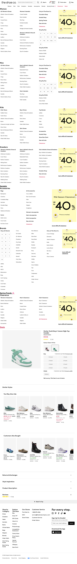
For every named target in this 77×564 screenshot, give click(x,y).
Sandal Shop (42, 17)
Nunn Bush (34, 239)
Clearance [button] (60, 6)
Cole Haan (3, 283)
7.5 (48, 37)
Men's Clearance (24, 297)
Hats (27, 199)
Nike (40, 121)
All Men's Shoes (5, 65)
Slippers (2, 48)
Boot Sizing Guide (5, 545)
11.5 (55, 88)
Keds (48, 242)
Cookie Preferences (44, 558)
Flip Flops (22, 20)
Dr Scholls (18, 233)
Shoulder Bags (4, 205)
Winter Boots (6, 527)
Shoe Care (28, 202)
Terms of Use (14, 558)
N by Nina (18, 259)
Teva (32, 270)
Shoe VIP (14, 515)
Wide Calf (41, 59)
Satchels (3, 202)
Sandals (30, 6)
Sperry (33, 262)
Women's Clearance (6, 297)
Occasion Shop (43, 14)
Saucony (33, 253)
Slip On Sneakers (43, 164)
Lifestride (18, 253)
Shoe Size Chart (43, 137)
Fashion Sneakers (24, 75)
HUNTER (18, 245)
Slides (21, 25)
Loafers (2, 37)
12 (40, 44)
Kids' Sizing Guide (5, 541)
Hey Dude (18, 242)
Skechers (41, 127)
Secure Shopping (22, 558)
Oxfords (2, 88)
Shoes (4, 514)
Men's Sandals (24, 91)
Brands (4, 535)
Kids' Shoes (4, 110)
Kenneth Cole (19, 250)
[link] (9, 416)
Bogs (2, 275)
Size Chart (15, 547)
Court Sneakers (23, 159)
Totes (2, 208)
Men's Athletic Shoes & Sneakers (26, 66)
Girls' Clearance (43, 303)
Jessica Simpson (51, 239)
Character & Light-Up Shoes (7, 124)
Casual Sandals (23, 14)
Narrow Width (42, 50)
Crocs (40, 118)
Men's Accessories (31, 215)
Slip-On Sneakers (24, 51)
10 (47, 40)
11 (51, 88)
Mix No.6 (49, 250)
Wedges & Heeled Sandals (26, 28)
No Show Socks (4, 223)
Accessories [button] (37, 6)
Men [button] (14, 6)
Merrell (17, 256)
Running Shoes (23, 48)
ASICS (2, 269)
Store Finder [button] (25, 517)
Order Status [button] (35, 520)
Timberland (34, 273)
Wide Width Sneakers (25, 87)
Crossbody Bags (4, 199)
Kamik (17, 247)
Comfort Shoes (4, 25)
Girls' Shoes (23, 128)
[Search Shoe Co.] (26, 2)
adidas (40, 113)
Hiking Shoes (4, 34)
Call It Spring (4, 278)
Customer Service (37, 517)
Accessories (42, 131)
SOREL (33, 259)
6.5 (40, 37)
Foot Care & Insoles (31, 196)
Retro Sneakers (4, 171)
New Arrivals (42, 23)
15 (51, 91)
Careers (14, 524)
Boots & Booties (4, 303)
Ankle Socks (4, 218)
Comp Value (15, 533)
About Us (15, 521)
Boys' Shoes (23, 110)
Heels (2, 31)
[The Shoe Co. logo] (9, 2)
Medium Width (42, 53)
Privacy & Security (6, 558)
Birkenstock (3, 272)
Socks (2, 215)
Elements (49, 236)
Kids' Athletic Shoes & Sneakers (48, 149)
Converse (41, 115)
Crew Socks (3, 220)
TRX (48, 253)
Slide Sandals (23, 99)
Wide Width (42, 56)
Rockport (33, 247)
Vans (32, 282)
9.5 (44, 40)
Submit (71, 523)
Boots (2, 17)
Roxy (32, 250)
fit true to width (68, 371)
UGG (32, 276)
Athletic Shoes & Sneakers (7, 14)
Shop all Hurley (47, 334)
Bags (2, 191)
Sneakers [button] (23, 6)
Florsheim (18, 239)
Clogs (2, 23)
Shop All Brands (5, 231)
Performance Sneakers (25, 45)
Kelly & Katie (50, 245)
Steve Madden (34, 265)
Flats (2, 28)
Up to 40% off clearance (65, 38)
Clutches (3, 196)
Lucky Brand (50, 248)
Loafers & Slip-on (24, 315)
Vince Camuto (50, 256)
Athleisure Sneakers (25, 37)
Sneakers (5, 516)
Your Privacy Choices (33, 558)
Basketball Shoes (24, 69)
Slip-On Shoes (4, 45)
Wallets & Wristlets (5, 211)
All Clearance (43, 319)
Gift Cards (15, 518)
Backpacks (3, 193)
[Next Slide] (71, 411)
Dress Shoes (3, 79)
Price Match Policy (15, 536)
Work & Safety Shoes (6, 51)
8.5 (55, 37)
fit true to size (68, 353)
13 (44, 91)
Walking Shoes (4, 179)
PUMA (40, 124)
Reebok (33, 245)
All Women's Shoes (6, 11)
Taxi (32, 267)
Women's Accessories (32, 212)
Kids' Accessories (31, 218)
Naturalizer (19, 262)
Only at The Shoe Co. (45, 11)
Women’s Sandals (25, 11)
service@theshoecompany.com (41, 515)
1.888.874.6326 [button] (36, 512)
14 (47, 91)
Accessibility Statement (15, 530)
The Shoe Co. (25, 512)
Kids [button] (18, 6)
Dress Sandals (23, 17)
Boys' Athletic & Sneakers (45, 152)
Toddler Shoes (4, 113)
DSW (23, 515)
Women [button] (10, 6)
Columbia (3, 286)
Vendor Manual (14, 541)
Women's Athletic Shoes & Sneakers (27, 33)
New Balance (34, 230)
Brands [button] (43, 6)
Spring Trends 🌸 (51, 6)
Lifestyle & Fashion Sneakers (27, 42)
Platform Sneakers (5, 168)
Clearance (42, 26)
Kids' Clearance (43, 297)
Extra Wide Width (43, 103)
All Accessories (30, 191)
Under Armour (34, 279)
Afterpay (14, 544)
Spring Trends (43, 20)
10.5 (51, 40)
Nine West (34, 236)
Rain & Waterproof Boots (7, 40)
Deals (66, 6)
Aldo (2, 266)
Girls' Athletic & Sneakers (45, 155)
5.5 (51, 33)
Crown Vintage (50, 233)
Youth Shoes (4, 115)
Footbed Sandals (24, 23)
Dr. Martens (19, 236)
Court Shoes (23, 40)
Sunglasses (29, 208)
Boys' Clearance (43, 300)
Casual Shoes (4, 20)
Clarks (2, 280)
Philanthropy (16, 526)
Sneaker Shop (43, 171)
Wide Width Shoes (5, 138)
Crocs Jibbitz (29, 193)
